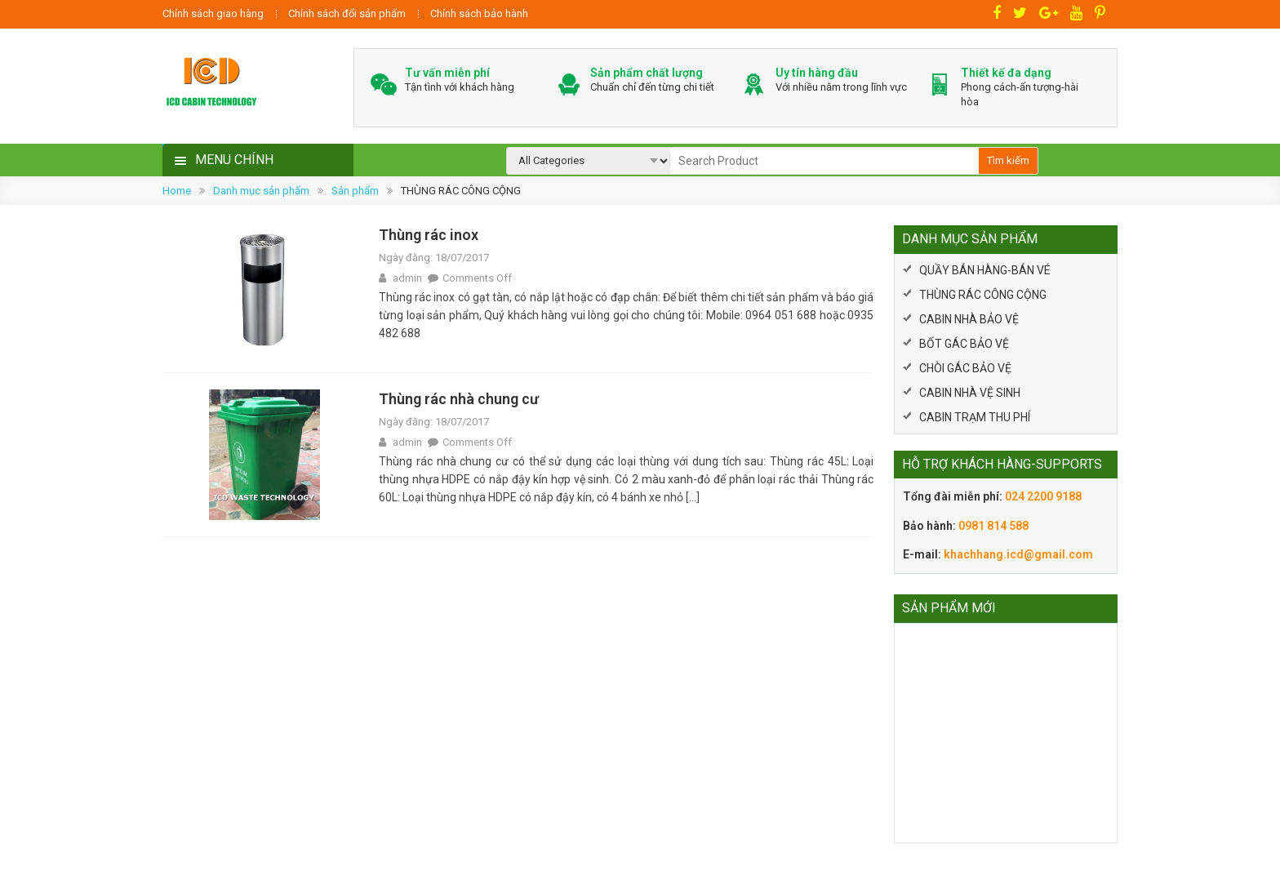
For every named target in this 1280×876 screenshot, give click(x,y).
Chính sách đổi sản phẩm (347, 13)
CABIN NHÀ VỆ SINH (969, 392)
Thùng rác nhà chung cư (459, 398)
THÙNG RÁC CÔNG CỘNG (983, 294)
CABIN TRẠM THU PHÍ (974, 417)
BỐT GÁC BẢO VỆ (964, 343)
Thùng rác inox (428, 234)
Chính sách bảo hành (479, 13)
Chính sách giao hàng (213, 13)
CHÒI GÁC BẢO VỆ (965, 368)
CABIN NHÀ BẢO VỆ (969, 319)
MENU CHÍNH (234, 159)
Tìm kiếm (1008, 160)
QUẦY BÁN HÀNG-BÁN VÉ (985, 270)
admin (407, 278)
